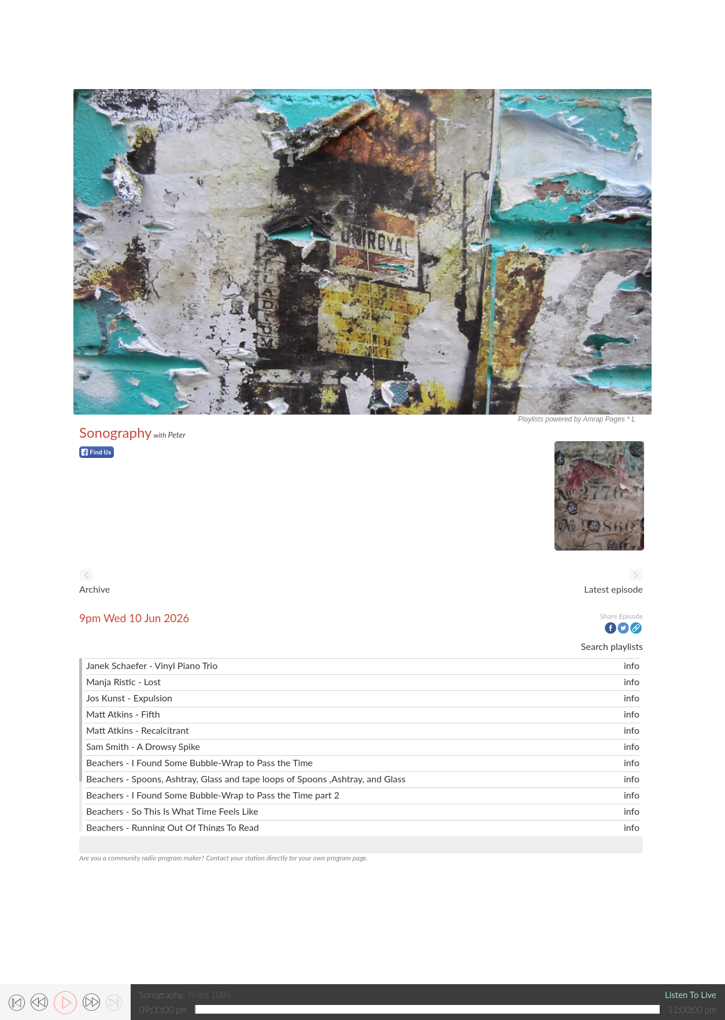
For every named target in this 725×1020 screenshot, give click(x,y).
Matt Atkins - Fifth (123, 713)
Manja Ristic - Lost (123, 681)
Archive (94, 588)
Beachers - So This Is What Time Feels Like (172, 810)
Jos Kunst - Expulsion (129, 697)
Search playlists (612, 646)
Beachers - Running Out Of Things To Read (172, 827)
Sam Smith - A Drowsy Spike (143, 746)
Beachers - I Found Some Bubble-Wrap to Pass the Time (199, 762)
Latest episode (613, 588)
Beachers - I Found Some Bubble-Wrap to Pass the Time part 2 (212, 794)
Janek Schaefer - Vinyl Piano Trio (151, 665)
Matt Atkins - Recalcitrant (137, 730)
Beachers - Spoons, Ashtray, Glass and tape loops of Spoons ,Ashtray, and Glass (245, 778)
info (631, 665)
